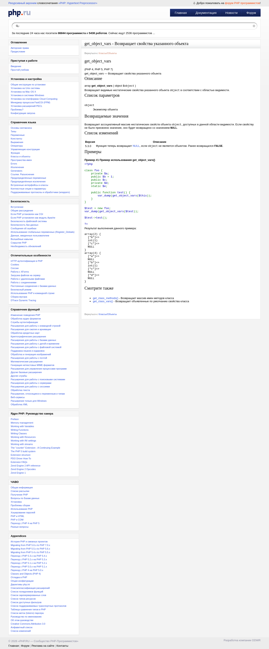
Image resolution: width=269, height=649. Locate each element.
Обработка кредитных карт (25, 333)
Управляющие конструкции (25, 149)
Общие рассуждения (22, 210)
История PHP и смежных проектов (29, 541)
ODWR (256, 640)
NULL (136, 148)
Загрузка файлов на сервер (25, 275)
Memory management (22, 422)
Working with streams (22, 444)
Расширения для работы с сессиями (30, 386)
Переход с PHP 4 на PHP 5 (25, 523)
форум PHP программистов (242, 3)
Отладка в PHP (19, 577)
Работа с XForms (20, 271)
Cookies (15, 264)
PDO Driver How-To (21, 458)
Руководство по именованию (26, 616)
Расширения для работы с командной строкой (35, 325)
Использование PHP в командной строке (32, 293)
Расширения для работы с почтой (29, 358)
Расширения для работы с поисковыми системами (38, 379)
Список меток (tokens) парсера (27, 613)
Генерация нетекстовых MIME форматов (32, 365)
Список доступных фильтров (26, 602)
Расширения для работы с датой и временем (35, 343)
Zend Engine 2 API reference (25, 465)
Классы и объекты (20, 156)
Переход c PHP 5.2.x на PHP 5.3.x (29, 559)
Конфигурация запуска (23, 113)
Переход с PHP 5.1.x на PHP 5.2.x (29, 563)
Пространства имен (21, 160)
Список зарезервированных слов (28, 595)
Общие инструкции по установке (28, 84)
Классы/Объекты (108, 53)
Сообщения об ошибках (23, 228)
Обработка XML (19, 404)
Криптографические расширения (28, 336)
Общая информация (22, 487)
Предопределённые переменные (28, 178)
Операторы (17, 145)
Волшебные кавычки (22, 239)
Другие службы (19, 376)
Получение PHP (19, 494)
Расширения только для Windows (29, 401)
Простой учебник (20, 70)
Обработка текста (20, 390)
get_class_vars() (103, 326)
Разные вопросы (20, 527)
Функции (15, 153)
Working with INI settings (23, 440)
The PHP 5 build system (23, 451)
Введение (16, 66)
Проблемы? (17, 109)
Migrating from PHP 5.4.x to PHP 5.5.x (30, 552)
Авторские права (20, 48)
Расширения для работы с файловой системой (36, 347)
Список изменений (21, 631)
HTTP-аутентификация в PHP (27, 261)
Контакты (62, 645)
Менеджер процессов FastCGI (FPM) (30, 102)
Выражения (17, 142)
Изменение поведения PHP (25, 315)
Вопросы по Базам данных (25, 498)
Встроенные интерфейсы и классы (29, 185)
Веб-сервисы (18, 397)
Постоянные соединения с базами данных (33, 286)
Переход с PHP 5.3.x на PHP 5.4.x (29, 556)
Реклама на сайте (43, 645)
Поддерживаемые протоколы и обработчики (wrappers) (40, 192)
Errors (14, 163)
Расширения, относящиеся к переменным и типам (38, 393)
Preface (15, 419)
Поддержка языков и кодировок (28, 351)
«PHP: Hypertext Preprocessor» (77, 3)
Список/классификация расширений (30, 588)
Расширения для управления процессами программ (39, 368)
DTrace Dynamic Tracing (23, 300)
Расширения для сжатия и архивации (31, 329)
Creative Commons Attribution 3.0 (28, 624)
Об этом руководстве (22, 620)
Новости (231, 13)
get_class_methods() (105, 323)
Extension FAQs (19, 462)
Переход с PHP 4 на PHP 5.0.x (27, 570)
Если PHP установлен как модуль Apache (33, 217)
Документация (206, 13)
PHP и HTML (17, 516)
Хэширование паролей (23, 512)
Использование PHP (22, 509)
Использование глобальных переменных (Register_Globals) (42, 232)
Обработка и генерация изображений (31, 354)
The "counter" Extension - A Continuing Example (35, 447)
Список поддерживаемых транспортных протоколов (38, 606)
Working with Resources (23, 437)
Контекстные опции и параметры (28, 188)
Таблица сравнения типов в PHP (28, 609)
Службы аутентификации (24, 322)
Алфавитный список (21, 627)
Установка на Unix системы (25, 88)
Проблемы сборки (20, 505)
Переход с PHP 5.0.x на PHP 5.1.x (29, 566)
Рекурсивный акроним (22, 3)
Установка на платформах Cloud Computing (34, 99)
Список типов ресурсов (23, 598)
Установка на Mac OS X (23, 91)
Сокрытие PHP (19, 242)
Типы (13, 131)
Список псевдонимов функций (27, 591)
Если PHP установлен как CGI (27, 214)
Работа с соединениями (23, 282)
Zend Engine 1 (18, 473)
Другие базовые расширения (26, 372)
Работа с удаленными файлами (28, 279)
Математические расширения (26, 361)
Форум (251, 13)
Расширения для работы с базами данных (33, 340)
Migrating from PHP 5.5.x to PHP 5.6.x (30, 548)
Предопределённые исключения (28, 181)
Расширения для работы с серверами (31, 383)
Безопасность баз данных (24, 225)
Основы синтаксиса (21, 128)
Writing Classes (19, 433)
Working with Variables (22, 426)
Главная (181, 13)
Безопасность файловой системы (29, 221)
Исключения (17, 167)
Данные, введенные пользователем (30, 235)
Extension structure (20, 455)
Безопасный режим (21, 289)
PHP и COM (17, 519)
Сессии (14, 268)
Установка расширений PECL (26, 106)
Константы (16, 138)
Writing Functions (20, 430)
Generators (16, 171)
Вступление (17, 207)
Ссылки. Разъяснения (22, 174)
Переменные (18, 135)
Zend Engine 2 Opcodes (23, 469)
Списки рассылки (20, 491)
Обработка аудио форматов (26, 318)
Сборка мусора (19, 296)
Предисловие (18, 51)
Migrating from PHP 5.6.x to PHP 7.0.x (30, 545)
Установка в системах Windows (27, 95)
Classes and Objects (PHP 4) (26, 573)
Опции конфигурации (22, 581)
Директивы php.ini (20, 584)
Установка (16, 502)
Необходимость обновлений (26, 246)
